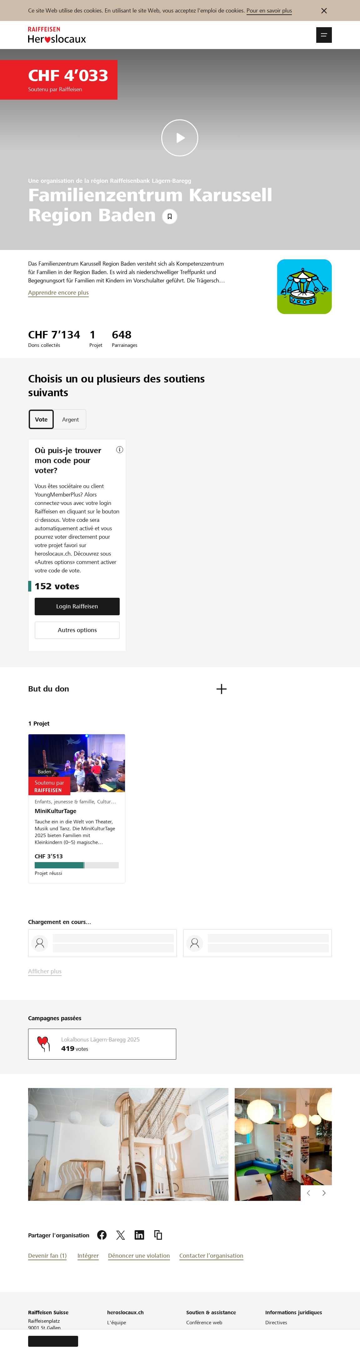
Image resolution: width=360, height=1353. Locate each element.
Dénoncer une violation (139, 1255)
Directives (276, 1323)
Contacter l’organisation (211, 1255)
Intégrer (88, 1255)
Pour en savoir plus (269, 10)
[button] (324, 35)
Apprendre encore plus (58, 292)
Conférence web (204, 1323)
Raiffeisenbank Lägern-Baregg (150, 180)
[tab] (41, 419)
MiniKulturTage (55, 811)
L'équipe (116, 1323)
